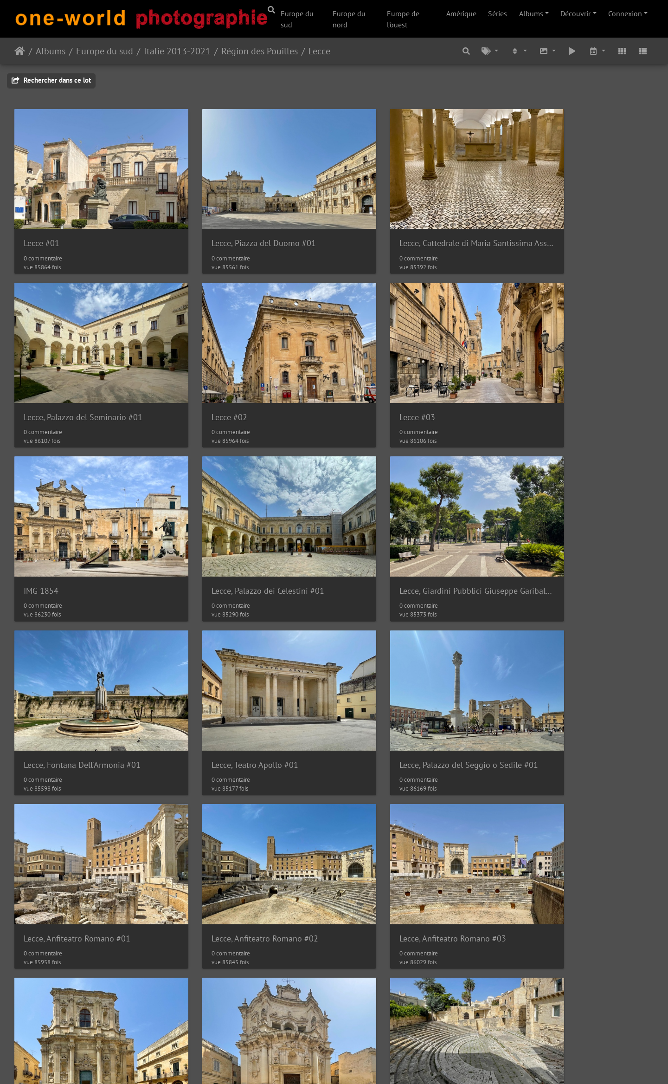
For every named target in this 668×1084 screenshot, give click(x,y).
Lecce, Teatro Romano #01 (233, 853)
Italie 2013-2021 (177, 51)
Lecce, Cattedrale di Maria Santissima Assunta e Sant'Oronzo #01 (415, 226)
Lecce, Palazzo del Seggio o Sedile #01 (579, 540)
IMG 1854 (367, 383)
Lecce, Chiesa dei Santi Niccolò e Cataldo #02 (252, 1010)
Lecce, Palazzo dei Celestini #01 (570, 383)
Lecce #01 (41, 226)
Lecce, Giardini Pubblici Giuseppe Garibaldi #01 (89, 540)
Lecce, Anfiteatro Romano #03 (403, 696)
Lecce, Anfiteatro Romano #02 (240, 696)
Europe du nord (349, 19)
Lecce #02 (41, 383)
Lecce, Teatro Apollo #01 (393, 540)
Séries (497, 13)
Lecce (319, 51)
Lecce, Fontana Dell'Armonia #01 (245, 540)
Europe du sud (297, 19)
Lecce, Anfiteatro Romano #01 (77, 696)
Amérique (461, 13)
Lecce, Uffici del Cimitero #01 (566, 853)
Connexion (625, 13)
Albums (531, 13)
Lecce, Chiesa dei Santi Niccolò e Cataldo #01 (89, 1010)
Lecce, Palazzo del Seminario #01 (573, 226)
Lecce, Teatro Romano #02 (396, 853)
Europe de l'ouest (403, 19)
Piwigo (329, 1064)
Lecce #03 (205, 383)
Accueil (19, 51)
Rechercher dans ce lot (51, 80)
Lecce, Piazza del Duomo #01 (239, 226)
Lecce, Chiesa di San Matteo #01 (81, 853)
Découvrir (575, 13)
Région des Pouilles (259, 51)
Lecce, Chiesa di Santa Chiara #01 (574, 696)
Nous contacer (369, 1064)
